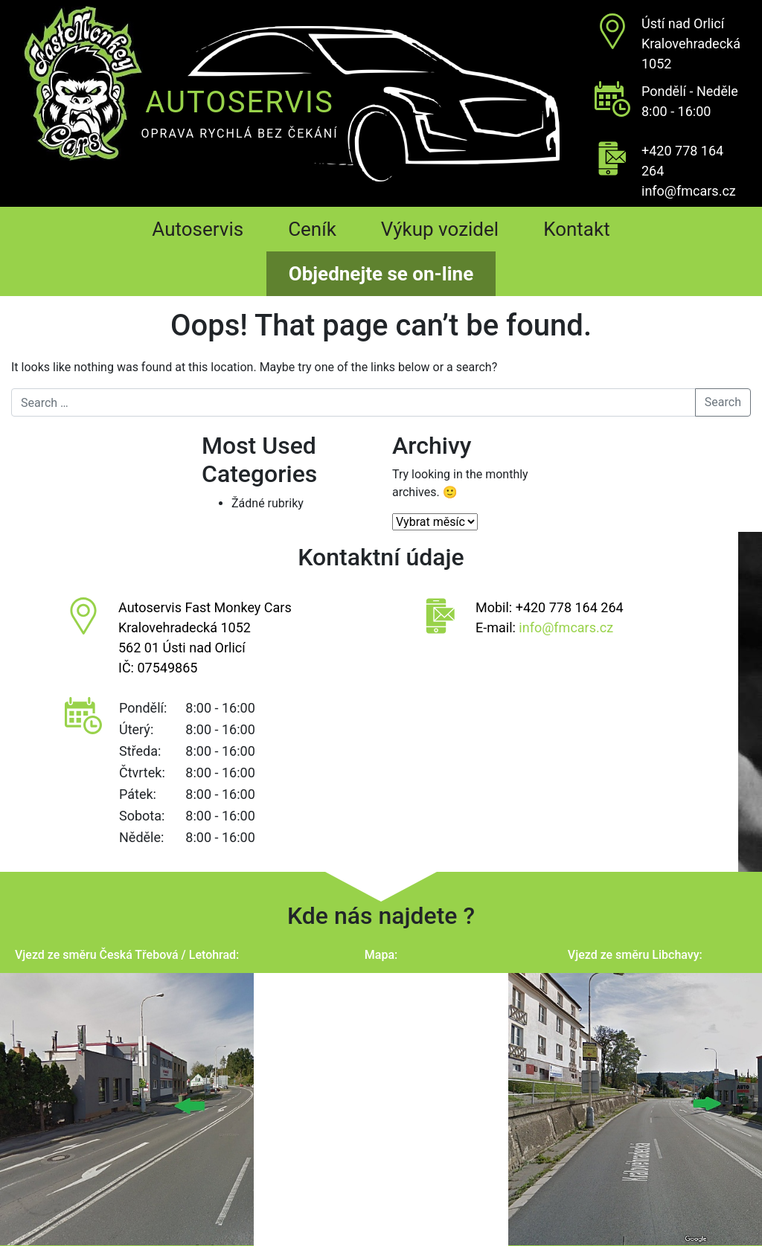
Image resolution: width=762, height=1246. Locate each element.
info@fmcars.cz (688, 191)
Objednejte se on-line (381, 274)
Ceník (312, 229)
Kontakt (576, 229)
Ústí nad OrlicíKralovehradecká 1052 (690, 43)
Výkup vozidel (440, 229)
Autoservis (197, 229)
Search (723, 402)
